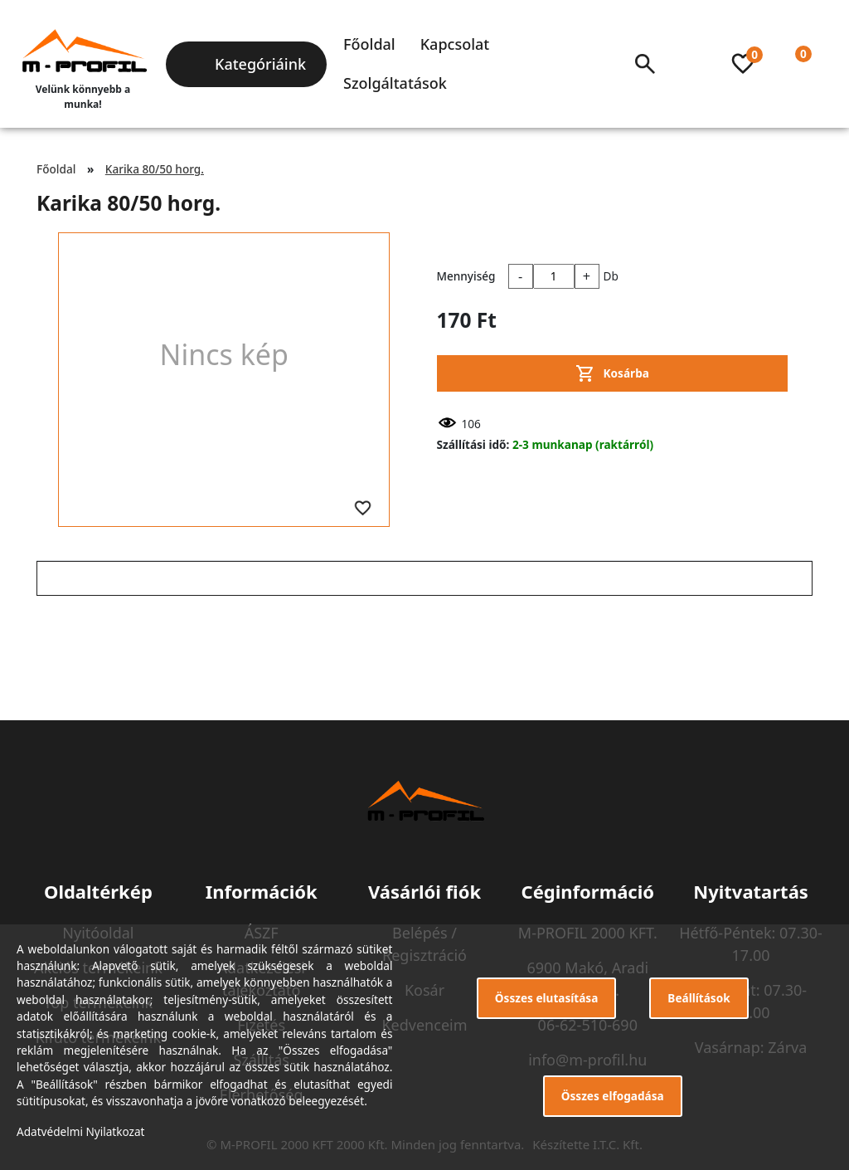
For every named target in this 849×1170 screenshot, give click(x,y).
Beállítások (698, 998)
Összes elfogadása (612, 1096)
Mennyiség (466, 276)
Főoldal (369, 44)
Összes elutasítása (547, 998)
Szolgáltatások (395, 83)
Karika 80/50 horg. (154, 169)
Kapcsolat (454, 44)
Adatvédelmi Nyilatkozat (81, 1131)
